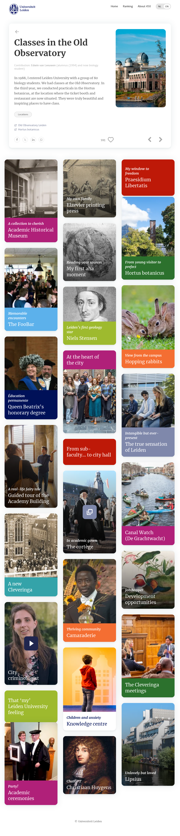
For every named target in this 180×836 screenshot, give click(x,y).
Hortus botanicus (28, 129)
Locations (23, 114)
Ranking (128, 6)
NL (159, 6)
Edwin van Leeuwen (43, 65)
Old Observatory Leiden (32, 125)
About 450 (144, 6)
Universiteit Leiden (90, 821)
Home (114, 6)
